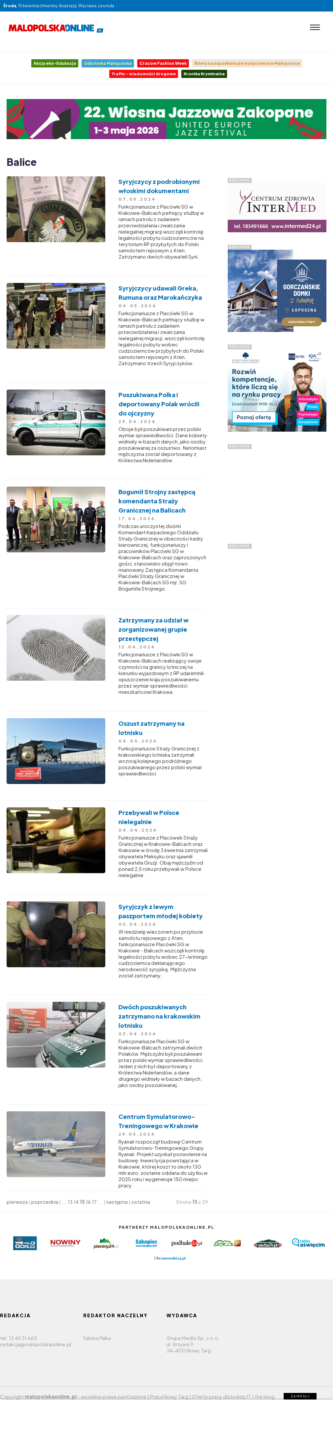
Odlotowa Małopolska (108, 63)
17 (94, 1202)
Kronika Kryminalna (204, 73)
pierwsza (17, 1202)
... (64, 1202)
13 (70, 1202)
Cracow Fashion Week (163, 63)
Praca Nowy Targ (169, 1396)
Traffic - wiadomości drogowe (144, 73)
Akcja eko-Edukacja (55, 63)
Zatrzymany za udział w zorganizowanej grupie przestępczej (153, 629)
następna (117, 1202)
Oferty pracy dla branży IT (221, 1396)
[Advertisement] (277, 490)
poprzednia (44, 1202)
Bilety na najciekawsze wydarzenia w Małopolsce (247, 63)
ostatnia (140, 1202)
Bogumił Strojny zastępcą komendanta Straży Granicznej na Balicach (156, 501)
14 (76, 1202)
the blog (264, 1396)
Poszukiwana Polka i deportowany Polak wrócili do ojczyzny (158, 404)
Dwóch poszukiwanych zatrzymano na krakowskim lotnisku (159, 1016)
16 (88, 1202)
